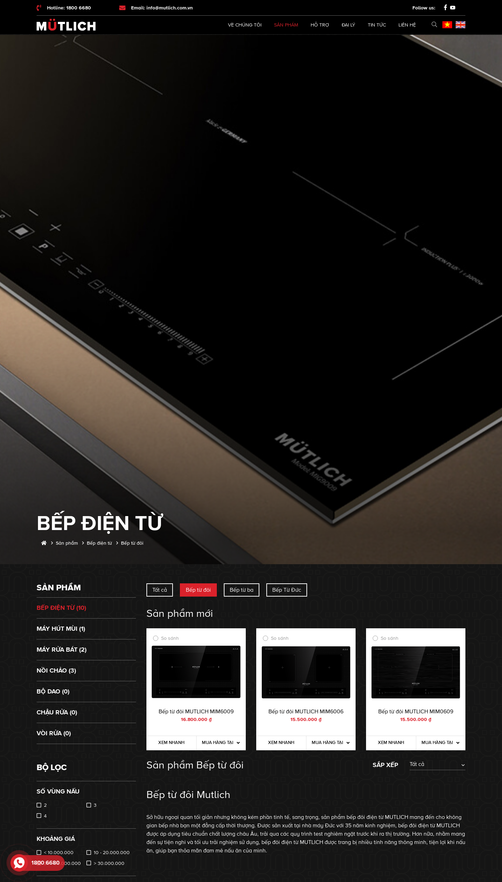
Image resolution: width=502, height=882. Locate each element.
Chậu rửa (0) (57, 712)
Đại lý (348, 25)
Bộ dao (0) (53, 691)
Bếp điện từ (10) (61, 608)
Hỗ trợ (320, 25)
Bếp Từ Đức (286, 589)
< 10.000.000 (59, 853)
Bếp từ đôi (198, 589)
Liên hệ (407, 25)
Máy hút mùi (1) (61, 628)
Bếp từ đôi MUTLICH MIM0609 (415, 711)
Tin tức (377, 25)
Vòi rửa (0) (54, 733)
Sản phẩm (286, 25)
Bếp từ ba (241, 589)
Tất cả (159, 589)
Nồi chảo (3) (56, 670)
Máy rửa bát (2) (61, 649)
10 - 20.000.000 (112, 853)
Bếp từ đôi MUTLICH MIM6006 (305, 711)
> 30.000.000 (109, 863)
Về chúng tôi (244, 25)
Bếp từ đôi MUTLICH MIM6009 (196, 711)
